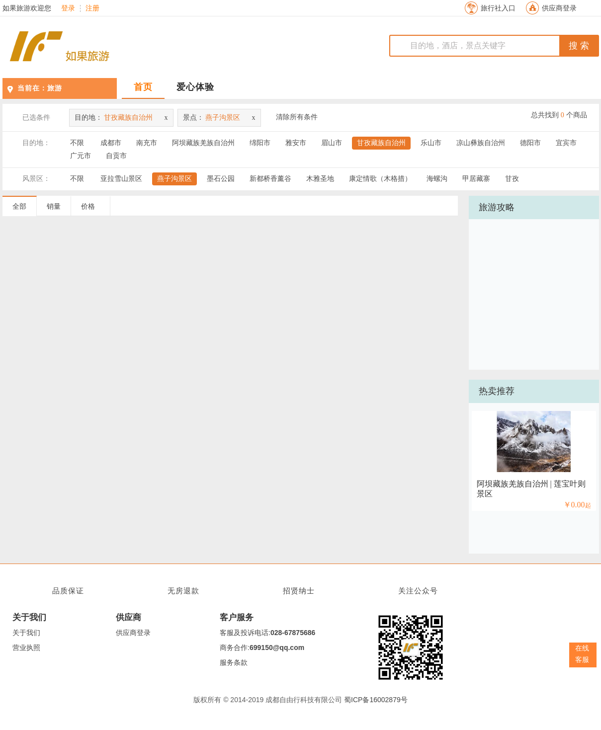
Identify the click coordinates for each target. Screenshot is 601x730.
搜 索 (579, 46)
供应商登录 (559, 8)
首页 (143, 87)
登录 (68, 8)
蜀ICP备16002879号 (376, 700)
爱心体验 (195, 87)
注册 (92, 8)
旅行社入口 (498, 8)
